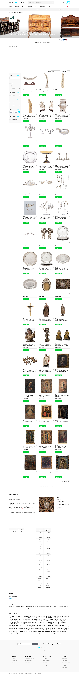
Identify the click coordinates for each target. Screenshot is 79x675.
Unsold (15, 88)
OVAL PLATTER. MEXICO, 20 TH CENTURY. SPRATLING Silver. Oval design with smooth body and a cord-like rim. (29, 167)
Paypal (21, 508)
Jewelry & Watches (36, 9)
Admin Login (45, 662)
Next (53, 486)
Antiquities (15, 105)
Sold (15, 86)
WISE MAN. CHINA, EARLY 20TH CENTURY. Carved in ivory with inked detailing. (29, 116)
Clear (18, 80)
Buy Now (17, 6)
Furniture (27, 9)
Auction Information (46, 42)
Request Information (46, 660)
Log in (64, 2)
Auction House (13, 116)
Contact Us (14, 664)
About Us (13, 658)
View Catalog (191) (64, 35)
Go (18, 112)
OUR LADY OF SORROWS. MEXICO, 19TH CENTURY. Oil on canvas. (61, 371)
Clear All (18, 75)
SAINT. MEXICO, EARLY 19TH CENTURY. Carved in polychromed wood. (61, 320)
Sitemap (63, 664)
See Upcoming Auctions (29, 658)
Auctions (10, 6)
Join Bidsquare (27, 662)
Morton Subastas (32, 30)
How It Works (42, 6)
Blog (35, 6)
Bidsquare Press (15, 660)
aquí (13, 508)
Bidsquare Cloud (45, 665)
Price (11, 109)
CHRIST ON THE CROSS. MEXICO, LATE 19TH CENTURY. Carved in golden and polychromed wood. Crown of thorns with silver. (29, 320)
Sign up (68, 2)
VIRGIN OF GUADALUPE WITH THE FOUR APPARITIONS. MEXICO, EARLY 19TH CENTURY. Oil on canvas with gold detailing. (29, 447)
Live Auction (15, 95)
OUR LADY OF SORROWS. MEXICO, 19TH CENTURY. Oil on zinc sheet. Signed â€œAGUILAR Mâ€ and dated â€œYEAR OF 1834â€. (29, 396)
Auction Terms (64, 660)
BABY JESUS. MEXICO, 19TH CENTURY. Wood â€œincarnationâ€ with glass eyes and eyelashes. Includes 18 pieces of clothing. (45, 371)
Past (12, 12)
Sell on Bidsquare (46, 658)
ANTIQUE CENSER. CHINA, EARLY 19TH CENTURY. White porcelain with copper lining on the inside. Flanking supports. (61, 116)
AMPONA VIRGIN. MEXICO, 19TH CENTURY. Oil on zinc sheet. (28, 422)
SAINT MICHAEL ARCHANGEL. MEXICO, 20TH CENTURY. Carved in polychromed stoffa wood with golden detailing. (45, 345)
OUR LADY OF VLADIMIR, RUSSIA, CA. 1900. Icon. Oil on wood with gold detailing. (45, 422)
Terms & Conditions (38, 673)
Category (11, 99)
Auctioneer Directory (28, 660)
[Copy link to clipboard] (59, 40)
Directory (30, 6)
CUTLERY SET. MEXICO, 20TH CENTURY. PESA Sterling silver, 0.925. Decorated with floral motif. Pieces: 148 (61, 218)
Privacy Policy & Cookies (28, 673)
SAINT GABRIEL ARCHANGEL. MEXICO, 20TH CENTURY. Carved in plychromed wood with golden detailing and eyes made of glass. (29, 345)
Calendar (23, 6)
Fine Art (10, 9)
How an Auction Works (66, 662)
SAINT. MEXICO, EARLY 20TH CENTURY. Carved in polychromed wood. (45, 320)
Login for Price (26, 95)
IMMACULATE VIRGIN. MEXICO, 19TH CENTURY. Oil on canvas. (45, 396)
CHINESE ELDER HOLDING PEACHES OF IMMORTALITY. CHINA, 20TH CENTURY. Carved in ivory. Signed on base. (62, 91)
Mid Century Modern (48, 9)
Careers (13, 662)
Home (9, 12)
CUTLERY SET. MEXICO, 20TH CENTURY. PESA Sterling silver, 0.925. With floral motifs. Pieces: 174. (62, 192)
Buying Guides (64, 667)
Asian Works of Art (60, 9)
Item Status (12, 80)
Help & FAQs (64, 665)
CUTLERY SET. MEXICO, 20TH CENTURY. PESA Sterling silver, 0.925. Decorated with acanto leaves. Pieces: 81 (45, 218)
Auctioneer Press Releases (47, 664)
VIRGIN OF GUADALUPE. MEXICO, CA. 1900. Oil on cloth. (45, 447)
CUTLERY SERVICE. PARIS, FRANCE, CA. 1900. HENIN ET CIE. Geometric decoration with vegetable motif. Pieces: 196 (29, 218)
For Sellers (50, 6)
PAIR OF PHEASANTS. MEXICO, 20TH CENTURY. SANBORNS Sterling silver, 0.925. (29, 243)
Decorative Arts (19, 9)
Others (69, 9)
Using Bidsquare (64, 658)
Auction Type (12, 92)
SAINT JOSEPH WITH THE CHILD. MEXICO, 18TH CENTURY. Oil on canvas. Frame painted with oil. (61, 473)
